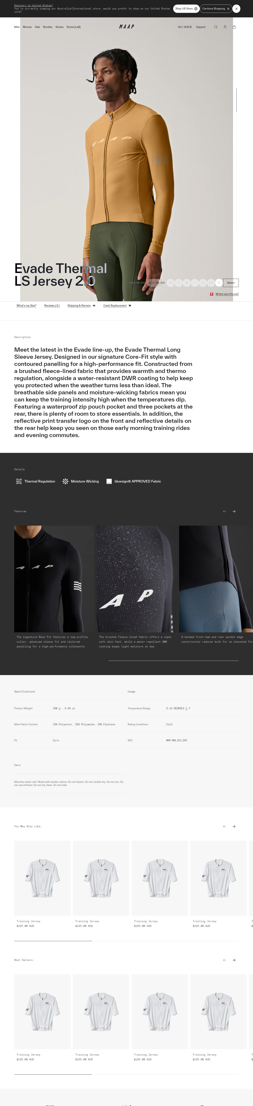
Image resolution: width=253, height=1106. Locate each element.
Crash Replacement (117, 305)
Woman (27, 27)
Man (17, 27)
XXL (211, 282)
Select (231, 282)
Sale (37, 27)
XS (170, 282)
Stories (59, 27)
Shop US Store (186, 8)
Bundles (47, 27)
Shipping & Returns (81, 305)
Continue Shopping (216, 8)
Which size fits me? (227, 294)
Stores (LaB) (74, 27)
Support (201, 27)
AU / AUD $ (185, 27)
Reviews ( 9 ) (52, 305)
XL (203, 282)
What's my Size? (26, 305)
